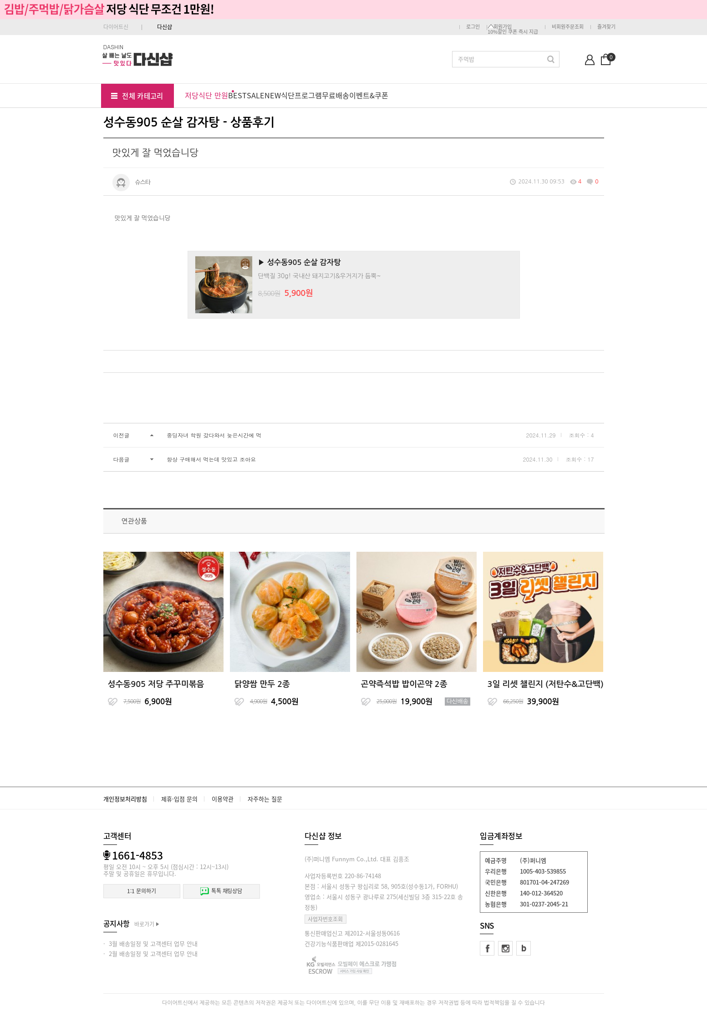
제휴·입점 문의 (179, 798)
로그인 (473, 26)
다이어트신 (115, 27)
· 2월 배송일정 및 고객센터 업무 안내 (150, 953)
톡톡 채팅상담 (221, 891)
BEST (237, 95)
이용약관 (223, 798)
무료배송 (335, 95)
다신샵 (164, 27)
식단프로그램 (301, 95)
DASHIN (113, 47)
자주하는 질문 (265, 798)
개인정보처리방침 (125, 798)
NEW (272, 95)
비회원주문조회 (568, 26)
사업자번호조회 (325, 919)
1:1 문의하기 (141, 891)
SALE (255, 95)
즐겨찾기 (606, 26)
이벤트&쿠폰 (368, 95)
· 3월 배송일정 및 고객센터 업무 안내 (150, 943)
